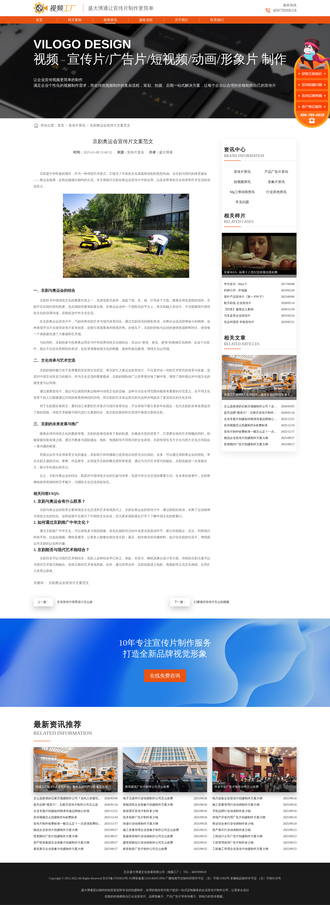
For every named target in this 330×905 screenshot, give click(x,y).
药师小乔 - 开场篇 (235, 290)
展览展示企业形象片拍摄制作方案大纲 (58, 848)
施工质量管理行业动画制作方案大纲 (235, 804)
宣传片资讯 (77, 125)
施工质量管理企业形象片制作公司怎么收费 (151, 830)
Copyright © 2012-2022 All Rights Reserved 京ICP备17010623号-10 (90, 878)
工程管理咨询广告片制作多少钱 (233, 842)
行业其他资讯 (276, 192)
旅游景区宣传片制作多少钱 (140, 811)
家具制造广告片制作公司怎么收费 (145, 848)
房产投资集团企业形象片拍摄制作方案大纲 (61, 842)
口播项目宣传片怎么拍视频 (211, 602)
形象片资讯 (276, 182)
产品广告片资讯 (276, 171)
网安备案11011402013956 (148, 878)
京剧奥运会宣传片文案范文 (110, 125)
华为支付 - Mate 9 (235, 284)
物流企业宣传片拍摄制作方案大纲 (246, 438)
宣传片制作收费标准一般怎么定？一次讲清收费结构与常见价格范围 (251, 431)
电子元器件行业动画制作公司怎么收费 (148, 798)
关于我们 (181, 20)
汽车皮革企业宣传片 (237, 315)
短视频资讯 (242, 182)
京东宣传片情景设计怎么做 (74, 602)
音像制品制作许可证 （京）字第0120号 (255, 878)
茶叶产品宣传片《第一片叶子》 (244, 296)
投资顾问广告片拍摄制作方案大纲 (246, 444)
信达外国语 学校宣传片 (239, 322)
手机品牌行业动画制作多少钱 (231, 811)
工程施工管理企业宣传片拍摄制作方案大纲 (240, 848)
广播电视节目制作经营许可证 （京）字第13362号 (197, 878)
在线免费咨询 (165, 675)
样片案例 (74, 20)
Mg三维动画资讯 (242, 192)
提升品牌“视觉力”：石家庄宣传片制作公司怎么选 (251, 412)
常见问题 (242, 202)
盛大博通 (87, 890)
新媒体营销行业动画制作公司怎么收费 (148, 836)
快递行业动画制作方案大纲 (140, 823)
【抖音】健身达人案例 (238, 309)
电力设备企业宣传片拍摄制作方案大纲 (237, 798)
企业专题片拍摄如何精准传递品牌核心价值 (251, 419)
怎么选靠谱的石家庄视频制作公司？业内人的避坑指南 (251, 406)
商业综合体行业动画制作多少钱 (233, 823)
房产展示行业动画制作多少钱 (231, 830)
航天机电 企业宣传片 (237, 303)
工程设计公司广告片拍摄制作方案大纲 (237, 836)
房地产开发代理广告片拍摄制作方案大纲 (238, 817)
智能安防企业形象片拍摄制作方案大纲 (148, 804)
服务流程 (146, 20)
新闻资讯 (110, 20)
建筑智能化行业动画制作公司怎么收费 (148, 842)
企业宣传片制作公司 (215, 890)
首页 (39, 20)
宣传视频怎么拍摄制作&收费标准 (245, 425)
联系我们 (217, 20)
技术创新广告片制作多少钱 (140, 817)
